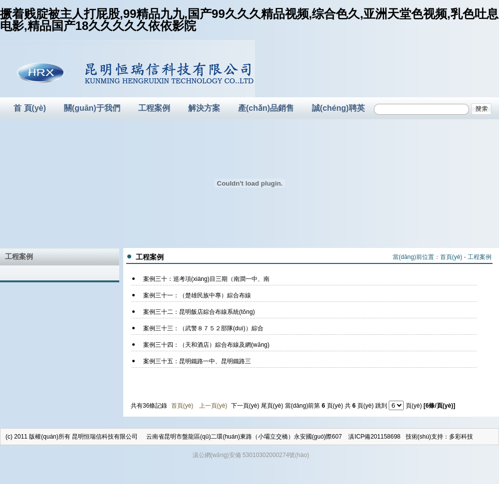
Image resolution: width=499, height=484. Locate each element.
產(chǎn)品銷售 (266, 108)
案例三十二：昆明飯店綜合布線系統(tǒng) (199, 311)
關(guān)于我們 (92, 108)
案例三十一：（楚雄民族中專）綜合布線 (197, 295)
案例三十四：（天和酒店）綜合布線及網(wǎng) (206, 344)
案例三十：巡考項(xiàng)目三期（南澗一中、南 (206, 278)
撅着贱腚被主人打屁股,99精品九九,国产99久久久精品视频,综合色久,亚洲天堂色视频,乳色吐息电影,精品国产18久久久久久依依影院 (249, 19)
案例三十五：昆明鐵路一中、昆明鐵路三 (197, 361)
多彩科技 (461, 436)
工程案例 (154, 108)
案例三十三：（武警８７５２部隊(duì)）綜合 (203, 328)
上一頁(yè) (213, 405)
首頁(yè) (451, 256)
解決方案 (204, 108)
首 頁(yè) (29, 108)
